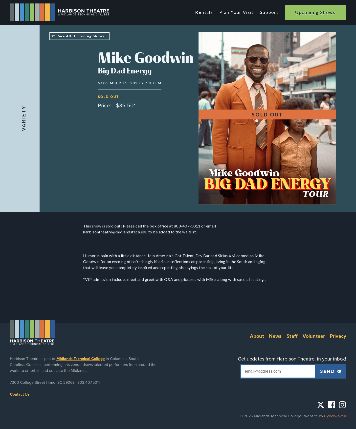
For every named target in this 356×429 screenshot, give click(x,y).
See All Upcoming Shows (81, 36)
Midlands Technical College (80, 358)
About (257, 336)
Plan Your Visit (237, 12)
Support (269, 12)
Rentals (205, 12)
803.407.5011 (88, 382)
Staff (292, 336)
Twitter (320, 404)
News (275, 336)
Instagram (342, 404)
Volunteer (314, 336)
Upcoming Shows (315, 12)
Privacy (338, 336)
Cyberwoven (335, 416)
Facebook (331, 404)
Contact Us (20, 394)
